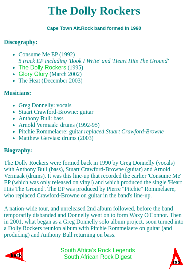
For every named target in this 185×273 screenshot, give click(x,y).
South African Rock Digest (98, 257)
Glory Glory (33, 74)
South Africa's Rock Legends (97, 250)
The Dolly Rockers (42, 67)
